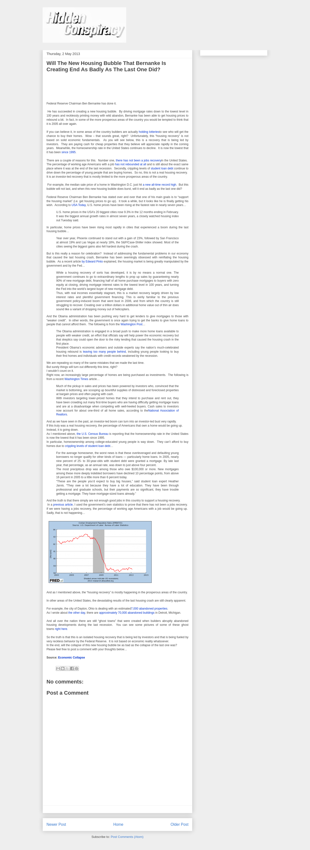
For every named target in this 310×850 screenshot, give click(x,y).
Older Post (179, 824)
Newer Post (56, 824)
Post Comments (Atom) (127, 837)
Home (118, 824)
